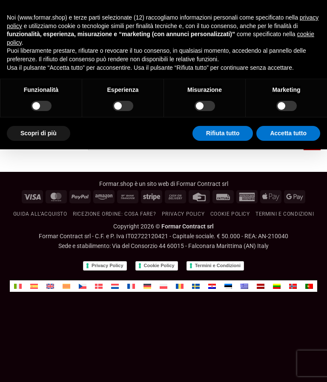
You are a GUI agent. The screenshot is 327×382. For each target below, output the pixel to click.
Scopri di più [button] (38, 133)
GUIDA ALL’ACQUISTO (40, 214)
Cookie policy (230, 214)
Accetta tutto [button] (288, 133)
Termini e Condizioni (218, 265)
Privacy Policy (183, 214)
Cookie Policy (159, 265)
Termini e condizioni (284, 214)
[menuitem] (18, 286)
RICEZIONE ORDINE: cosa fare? (114, 214)
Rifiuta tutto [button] (223, 133)
